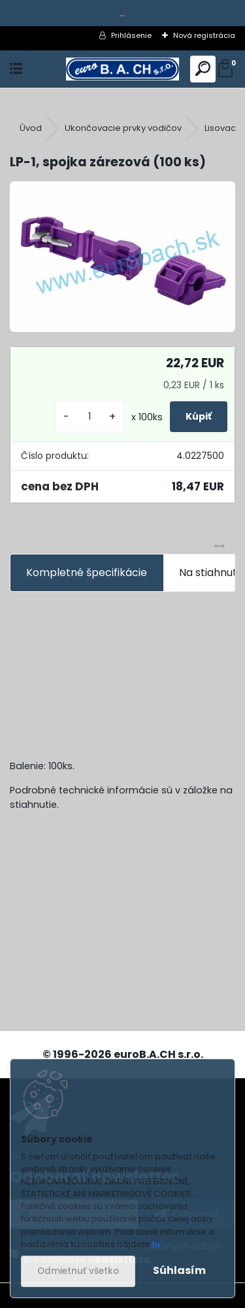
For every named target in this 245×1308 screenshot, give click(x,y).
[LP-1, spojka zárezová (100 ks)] (122, 256)
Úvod (31, 128)
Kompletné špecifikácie (86, 572)
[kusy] (89, 416)
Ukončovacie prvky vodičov (123, 128)
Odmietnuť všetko (78, 1271)
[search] (202, 69)
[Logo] (122, 69)
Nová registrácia (204, 35)
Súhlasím (179, 1270)
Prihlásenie (131, 35)
